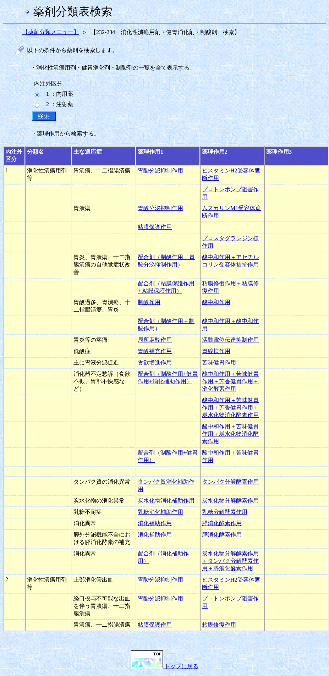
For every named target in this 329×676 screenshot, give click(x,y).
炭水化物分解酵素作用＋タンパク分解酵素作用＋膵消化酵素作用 (230, 560)
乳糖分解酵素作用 (224, 512)
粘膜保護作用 (155, 227)
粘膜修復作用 (219, 625)
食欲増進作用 (155, 362)
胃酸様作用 (216, 351)
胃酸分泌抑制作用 (160, 170)
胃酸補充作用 (155, 351)
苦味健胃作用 (219, 362)
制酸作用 (149, 302)
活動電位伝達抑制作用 (230, 340)
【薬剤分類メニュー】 (50, 32)
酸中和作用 (216, 302)
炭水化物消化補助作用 (166, 501)
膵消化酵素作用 (222, 523)
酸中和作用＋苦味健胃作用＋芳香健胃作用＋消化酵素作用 (230, 381)
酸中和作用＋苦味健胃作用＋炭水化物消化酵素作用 (230, 433)
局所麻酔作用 (155, 340)
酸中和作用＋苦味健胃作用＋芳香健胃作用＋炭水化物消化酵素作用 (230, 407)
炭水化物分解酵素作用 (230, 501)
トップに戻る (164, 666)
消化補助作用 (155, 523)
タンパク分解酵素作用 (230, 482)
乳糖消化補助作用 (160, 512)
